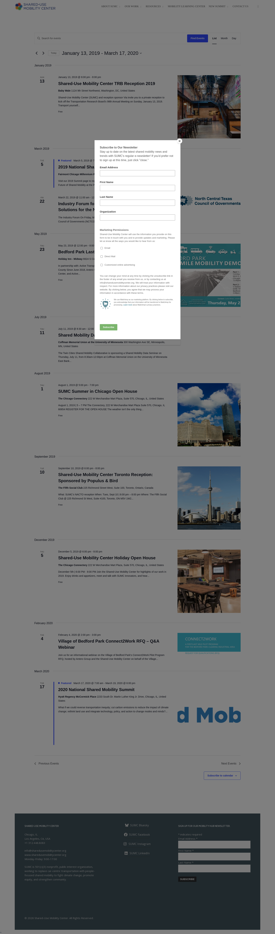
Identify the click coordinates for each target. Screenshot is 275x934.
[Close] (179, 141)
